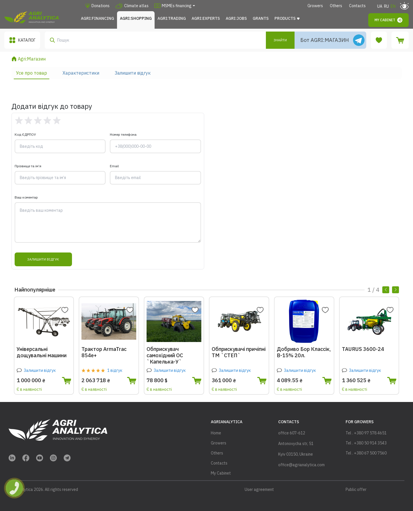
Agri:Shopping (136, 18)
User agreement (259, 489)
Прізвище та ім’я (28, 166)
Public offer (356, 489)
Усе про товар (31, 73)
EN (393, 6)
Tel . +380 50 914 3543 (366, 443)
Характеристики (81, 73)
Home (216, 433)
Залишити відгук (133, 73)
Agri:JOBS (236, 18)
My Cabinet (388, 20)
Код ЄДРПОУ (25, 134)
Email (114, 166)
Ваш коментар (26, 197)
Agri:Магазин (32, 58)
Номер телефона (123, 134)
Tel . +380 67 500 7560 (366, 453)
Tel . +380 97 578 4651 (366, 433)
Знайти (280, 40)
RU (386, 6)
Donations (97, 5)
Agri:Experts (206, 18)
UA (379, 6)
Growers (315, 5)
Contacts (357, 5)
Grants (261, 18)
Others (336, 5)
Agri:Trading (171, 18)
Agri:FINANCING (97, 18)
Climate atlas (132, 5)
